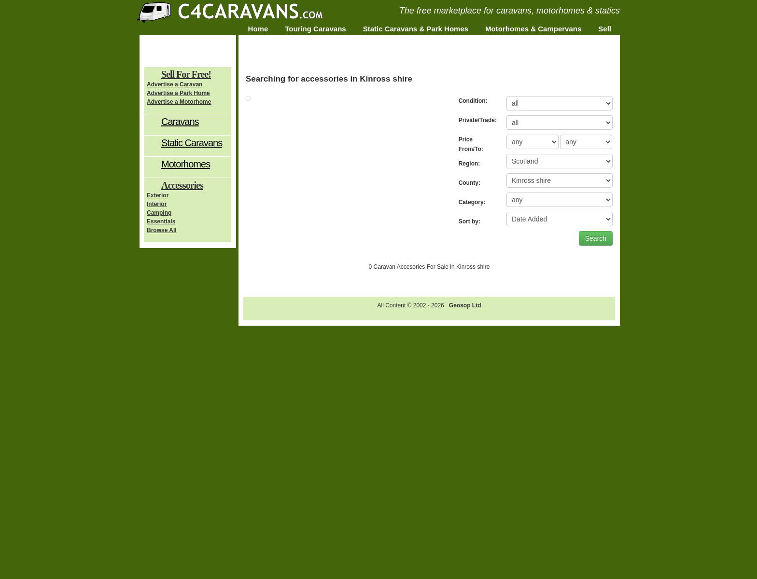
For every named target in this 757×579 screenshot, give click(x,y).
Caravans (180, 121)
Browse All (162, 230)
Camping (159, 212)
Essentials (161, 221)
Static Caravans (191, 143)
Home (258, 29)
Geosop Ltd (465, 305)
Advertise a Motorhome (179, 101)
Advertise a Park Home (178, 93)
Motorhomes (185, 164)
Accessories (182, 185)
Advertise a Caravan (174, 84)
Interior (157, 204)
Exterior (157, 195)
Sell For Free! (186, 74)
